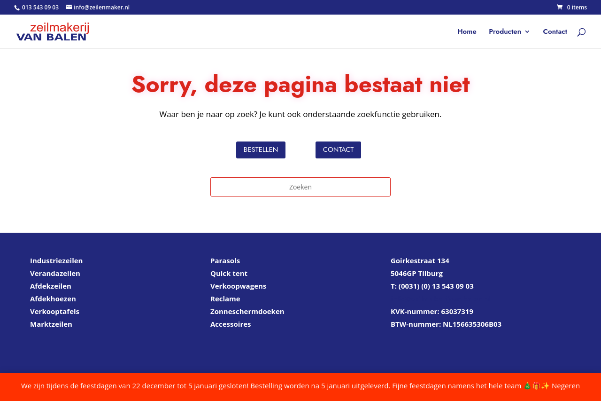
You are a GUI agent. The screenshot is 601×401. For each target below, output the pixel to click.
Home (467, 32)
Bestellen (261, 149)
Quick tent (228, 273)
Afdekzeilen (50, 286)
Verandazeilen (55, 273)
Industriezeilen (56, 260)
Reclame (225, 298)
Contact (555, 32)
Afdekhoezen (53, 298)
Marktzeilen (51, 324)
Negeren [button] (566, 385)
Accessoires (230, 324)
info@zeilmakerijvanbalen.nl (441, 298)
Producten (505, 32)
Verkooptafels (54, 311)
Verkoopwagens (238, 286)
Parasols (225, 260)
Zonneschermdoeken (247, 311)
